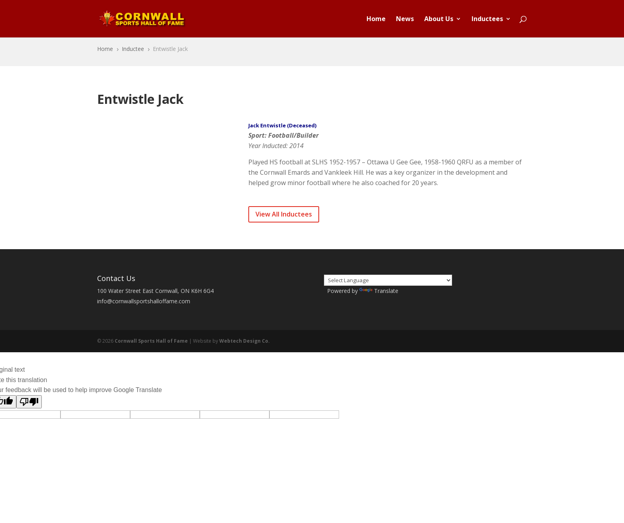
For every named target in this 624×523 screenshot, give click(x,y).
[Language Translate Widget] (388, 280)
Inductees (487, 19)
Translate (378, 291)
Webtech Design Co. (244, 341)
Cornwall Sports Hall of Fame (151, 341)
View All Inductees (283, 214)
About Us (438, 19)
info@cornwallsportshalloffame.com (143, 301)
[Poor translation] (29, 401)
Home (376, 19)
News (405, 19)
